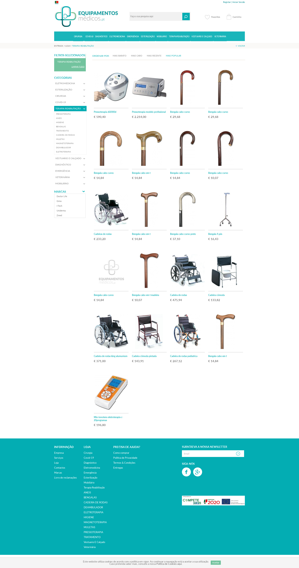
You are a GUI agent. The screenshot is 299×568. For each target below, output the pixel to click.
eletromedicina (92, 467)
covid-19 (89, 457)
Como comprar (121, 452)
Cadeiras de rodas (103, 234)
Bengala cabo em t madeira (145, 295)
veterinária (90, 547)
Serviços (58, 457)
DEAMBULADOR (93, 507)
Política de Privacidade (125, 457)
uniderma (61, 210)
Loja (56, 462)
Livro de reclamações (65, 477)
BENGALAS (90, 497)
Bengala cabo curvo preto (183, 234)
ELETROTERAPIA (93, 512)
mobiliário (89, 482)
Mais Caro (136, 55)
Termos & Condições (124, 462)
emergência (90, 472)
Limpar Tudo (78, 66)
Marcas (60, 191)
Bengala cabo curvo (180, 111)
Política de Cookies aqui (169, 563)
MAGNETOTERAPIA (95, 522)
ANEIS (87, 492)
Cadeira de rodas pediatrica (183, 356)
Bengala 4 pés (215, 234)
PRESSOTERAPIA (93, 532)
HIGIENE (89, 517)
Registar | (227, 2)
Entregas (118, 467)
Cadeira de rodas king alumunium (110, 356)
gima (59, 201)
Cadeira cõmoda (216, 295)
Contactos (59, 467)
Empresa (59, 452)
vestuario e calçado (94, 542)
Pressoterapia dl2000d (105, 111)
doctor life (62, 196)
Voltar (241, 46)
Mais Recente (154, 55)
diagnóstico (90, 462)
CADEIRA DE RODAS (96, 502)
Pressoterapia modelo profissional (149, 111)
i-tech (59, 206)
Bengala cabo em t (141, 173)
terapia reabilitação (94, 487)
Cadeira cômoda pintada (144, 356)
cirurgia (88, 452)
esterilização (90, 477)
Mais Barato (119, 55)
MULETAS (89, 527)
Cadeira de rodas (178, 295)
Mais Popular (173, 55)
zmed (59, 215)
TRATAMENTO (92, 537)
